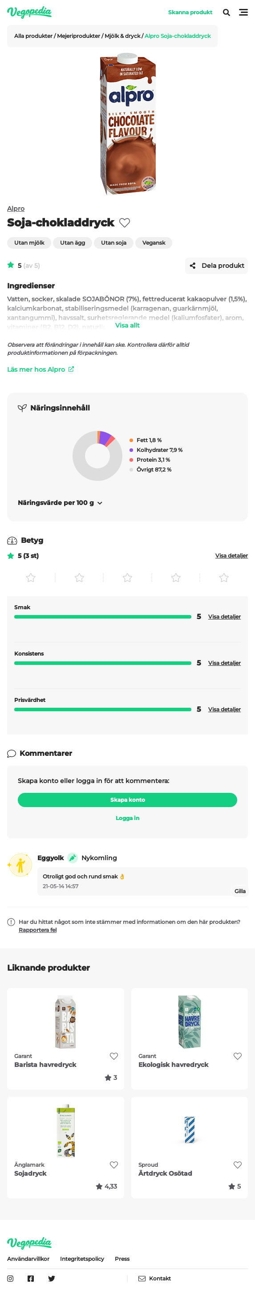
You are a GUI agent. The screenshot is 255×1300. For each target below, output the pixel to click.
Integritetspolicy (82, 1258)
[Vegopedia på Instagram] (10, 1278)
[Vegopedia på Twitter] (51, 1278)
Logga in (127, 818)
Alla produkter (34, 36)
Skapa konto (127, 799)
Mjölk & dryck (123, 36)
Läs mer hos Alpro (40, 369)
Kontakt (154, 1278)
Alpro (15, 209)
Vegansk (153, 242)
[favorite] (124, 222)
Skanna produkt (190, 12)
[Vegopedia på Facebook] (31, 1278)
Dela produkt (217, 266)
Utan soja (113, 242)
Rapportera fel (38, 930)
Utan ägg (72, 242)
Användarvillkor (28, 1258)
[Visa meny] (223, 12)
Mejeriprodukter (79, 36)
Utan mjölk (29, 242)
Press (122, 1258)
